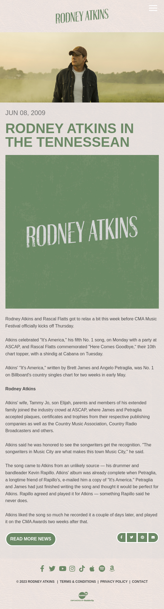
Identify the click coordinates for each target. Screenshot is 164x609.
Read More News (30, 539)
